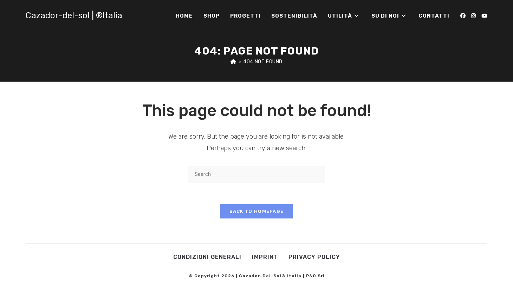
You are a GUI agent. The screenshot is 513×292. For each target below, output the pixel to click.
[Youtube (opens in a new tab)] (484, 16)
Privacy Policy (314, 257)
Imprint (265, 257)
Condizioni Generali (207, 257)
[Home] (233, 62)
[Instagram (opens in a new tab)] (473, 16)
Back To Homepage (256, 211)
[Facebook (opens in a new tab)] (462, 16)
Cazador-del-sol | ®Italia (74, 15)
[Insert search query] (256, 174)
